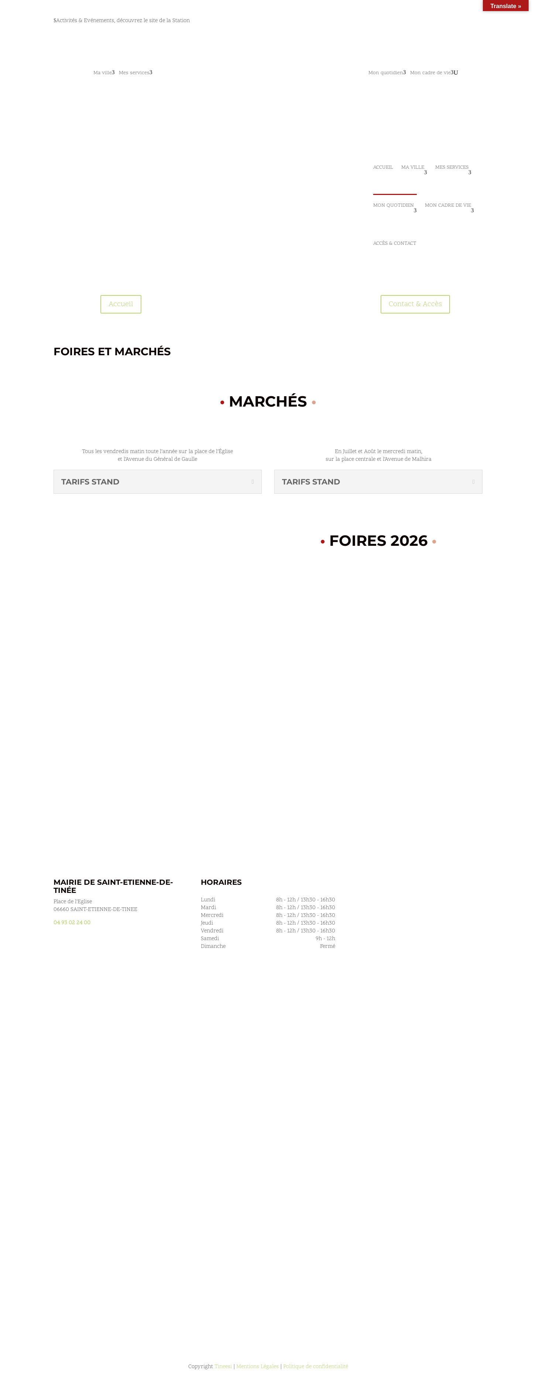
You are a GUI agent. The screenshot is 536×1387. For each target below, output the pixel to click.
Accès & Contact (394, 243)
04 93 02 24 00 (72, 923)
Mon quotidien (385, 73)
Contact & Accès (415, 304)
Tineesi (223, 1367)
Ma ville (102, 73)
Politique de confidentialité (315, 1367)
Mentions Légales (257, 1367)
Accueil (383, 167)
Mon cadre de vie (430, 73)
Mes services (134, 73)
